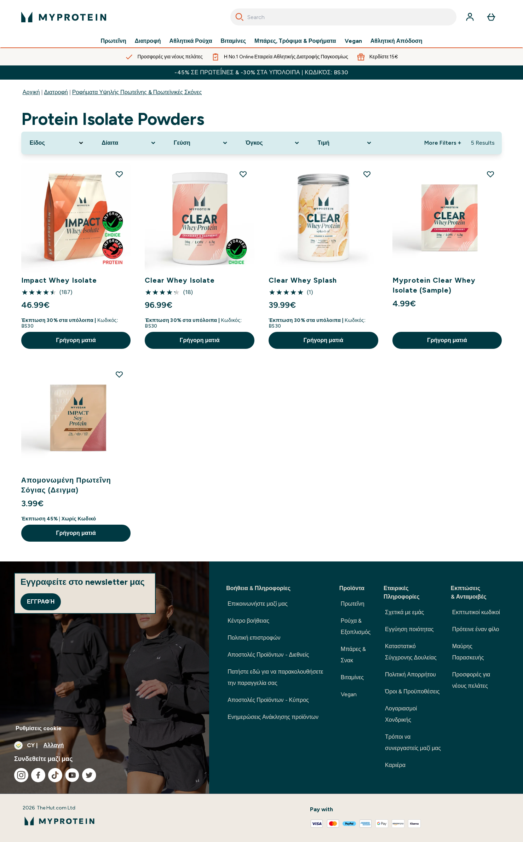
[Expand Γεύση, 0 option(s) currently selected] (201, 142)
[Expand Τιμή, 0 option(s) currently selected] (345, 142)
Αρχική (31, 92)
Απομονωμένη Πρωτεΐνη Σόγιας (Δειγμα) (66, 485)
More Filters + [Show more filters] (442, 142)
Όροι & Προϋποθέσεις (412, 691)
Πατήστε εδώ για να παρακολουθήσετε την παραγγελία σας (275, 677)
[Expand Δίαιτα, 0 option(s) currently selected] (129, 142)
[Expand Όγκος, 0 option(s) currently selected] (273, 142)
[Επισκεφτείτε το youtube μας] (72, 775)
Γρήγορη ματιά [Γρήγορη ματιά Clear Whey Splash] (323, 340)
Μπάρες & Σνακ (353, 655)
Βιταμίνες (233, 41)
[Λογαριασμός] (470, 17)
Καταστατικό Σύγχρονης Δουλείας (411, 652)
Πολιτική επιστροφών (254, 637)
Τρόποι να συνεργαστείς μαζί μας (413, 742)
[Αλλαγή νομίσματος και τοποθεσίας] (104, 745)
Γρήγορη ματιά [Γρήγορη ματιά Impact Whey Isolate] (76, 340)
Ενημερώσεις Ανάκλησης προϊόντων (273, 717)
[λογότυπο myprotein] (63, 17)
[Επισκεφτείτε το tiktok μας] (55, 775)
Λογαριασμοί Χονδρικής (401, 714)
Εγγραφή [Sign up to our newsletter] (40, 601)
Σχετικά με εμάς (404, 612)
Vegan (353, 41)
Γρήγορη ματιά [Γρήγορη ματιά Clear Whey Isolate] (200, 340)
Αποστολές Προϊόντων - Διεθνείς (268, 654)
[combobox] (343, 16)
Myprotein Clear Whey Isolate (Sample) (434, 285)
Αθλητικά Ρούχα (190, 41)
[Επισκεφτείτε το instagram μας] (21, 775)
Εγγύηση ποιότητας (409, 629)
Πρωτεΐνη (113, 41)
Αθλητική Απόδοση (396, 41)
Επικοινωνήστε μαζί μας (258, 603)
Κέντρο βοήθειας (248, 620)
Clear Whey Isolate (180, 280)
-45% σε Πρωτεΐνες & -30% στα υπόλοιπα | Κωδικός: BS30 (261, 72)
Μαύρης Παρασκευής (468, 652)
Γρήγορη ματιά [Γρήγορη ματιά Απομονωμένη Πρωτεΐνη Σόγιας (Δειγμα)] (76, 533)
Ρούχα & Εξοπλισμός (355, 626)
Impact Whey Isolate (59, 280)
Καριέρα (395, 765)
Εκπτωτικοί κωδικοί (476, 612)
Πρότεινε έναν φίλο (475, 629)
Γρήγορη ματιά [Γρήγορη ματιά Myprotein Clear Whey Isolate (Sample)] (447, 340)
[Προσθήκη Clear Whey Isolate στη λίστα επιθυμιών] (243, 174)
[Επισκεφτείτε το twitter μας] (89, 775)
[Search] (240, 16)
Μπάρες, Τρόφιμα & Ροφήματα (295, 41)
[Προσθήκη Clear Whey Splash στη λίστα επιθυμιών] (366, 174)
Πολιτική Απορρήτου (410, 674)
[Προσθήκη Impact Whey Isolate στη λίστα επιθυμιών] (119, 174)
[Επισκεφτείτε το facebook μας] (38, 775)
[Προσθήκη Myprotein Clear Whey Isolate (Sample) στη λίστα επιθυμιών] (490, 174)
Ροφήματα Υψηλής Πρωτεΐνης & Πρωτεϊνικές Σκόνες (137, 92)
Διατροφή (148, 41)
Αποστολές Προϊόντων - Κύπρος (268, 700)
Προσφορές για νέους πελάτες (471, 680)
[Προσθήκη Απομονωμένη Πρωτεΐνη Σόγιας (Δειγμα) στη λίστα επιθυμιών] (119, 374)
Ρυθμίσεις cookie (39, 728)
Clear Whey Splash (303, 280)
